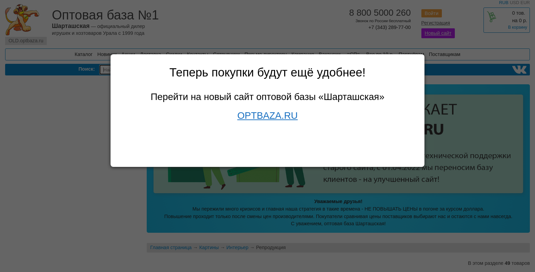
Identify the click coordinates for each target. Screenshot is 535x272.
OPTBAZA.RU (267, 115)
